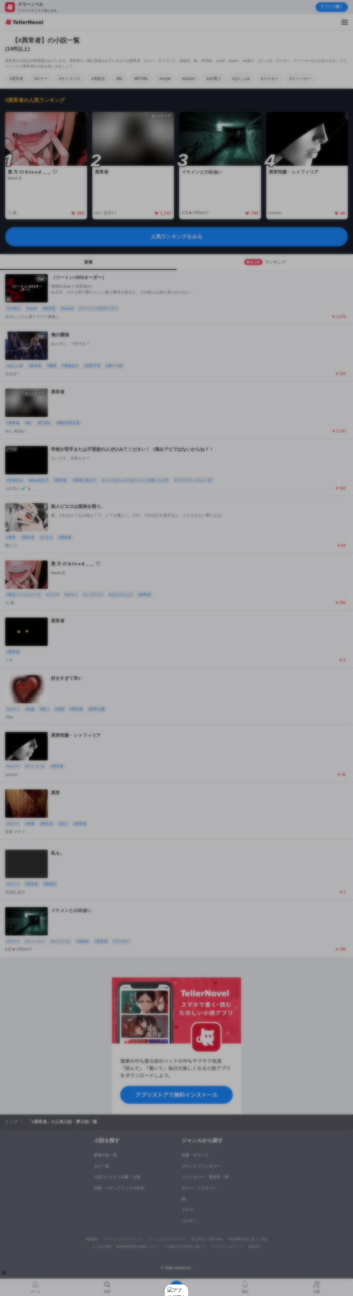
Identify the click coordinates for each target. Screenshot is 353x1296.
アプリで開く (331, 7)
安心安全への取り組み (207, 1239)
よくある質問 (101, 1246)
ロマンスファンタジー (201, 1166)
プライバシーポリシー (227, 1246)
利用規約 (92, 1239)
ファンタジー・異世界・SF (205, 1177)
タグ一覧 (101, 1166)
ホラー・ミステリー (199, 1188)
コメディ (189, 1221)
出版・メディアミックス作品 (119, 1188)
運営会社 (254, 1246)
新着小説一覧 (105, 1155)
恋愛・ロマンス (195, 1155)
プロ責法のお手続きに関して (185, 1246)
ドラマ (187, 1210)
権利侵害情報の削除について (137, 1246)
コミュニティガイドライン (166, 1239)
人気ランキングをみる (176, 236)
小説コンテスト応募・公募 (117, 1177)
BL (184, 1199)
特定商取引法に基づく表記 (248, 1239)
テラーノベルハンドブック (123, 1239)
